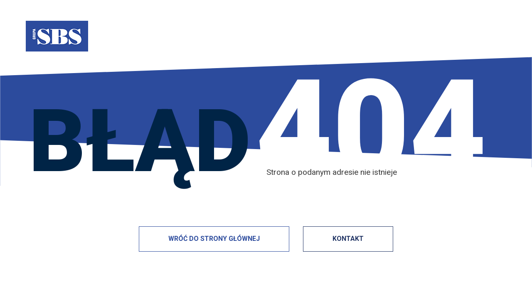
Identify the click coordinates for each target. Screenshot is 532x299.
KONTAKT (348, 239)
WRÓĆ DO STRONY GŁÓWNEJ (214, 239)
